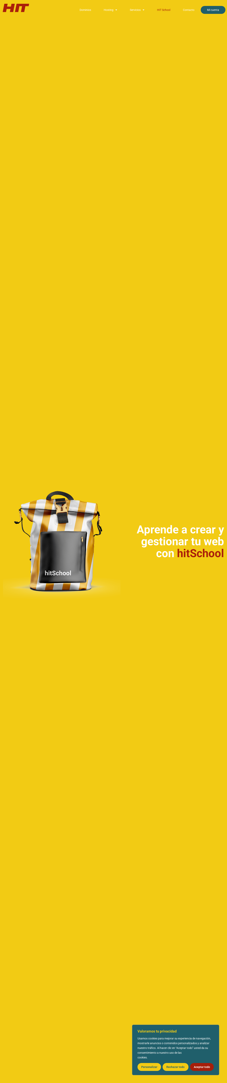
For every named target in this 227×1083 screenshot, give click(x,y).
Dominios (85, 9)
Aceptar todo (202, 1067)
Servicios (137, 10)
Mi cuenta (213, 9)
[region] (175, 1050)
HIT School (163, 9)
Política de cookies (159, 1057)
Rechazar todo (175, 1067)
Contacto (188, 9)
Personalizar (149, 1067)
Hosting (110, 10)
